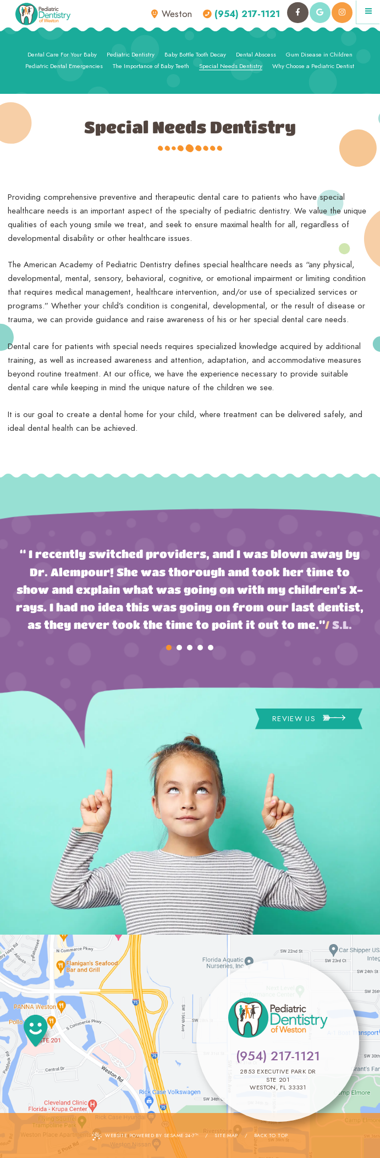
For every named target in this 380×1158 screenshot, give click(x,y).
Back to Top (271, 1135)
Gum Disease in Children (319, 54)
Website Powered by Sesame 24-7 (145, 1136)
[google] (320, 12)
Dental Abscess (256, 54)
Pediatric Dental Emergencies (64, 65)
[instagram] (342, 12)
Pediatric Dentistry (131, 54)
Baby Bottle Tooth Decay (195, 54)
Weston (171, 14)
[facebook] (297, 12)
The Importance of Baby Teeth (151, 65)
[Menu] (368, 12)
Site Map (226, 1135)
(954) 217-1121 (241, 14)
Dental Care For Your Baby (62, 54)
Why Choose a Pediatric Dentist (313, 65)
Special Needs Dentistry (230, 65)
